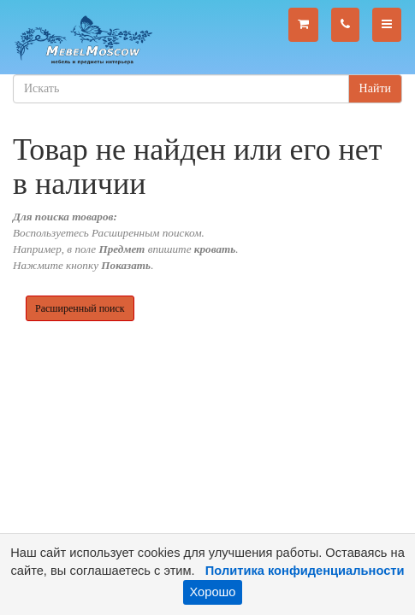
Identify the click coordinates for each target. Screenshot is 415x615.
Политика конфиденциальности (305, 570)
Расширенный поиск (80, 308)
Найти (375, 88)
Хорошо (213, 592)
